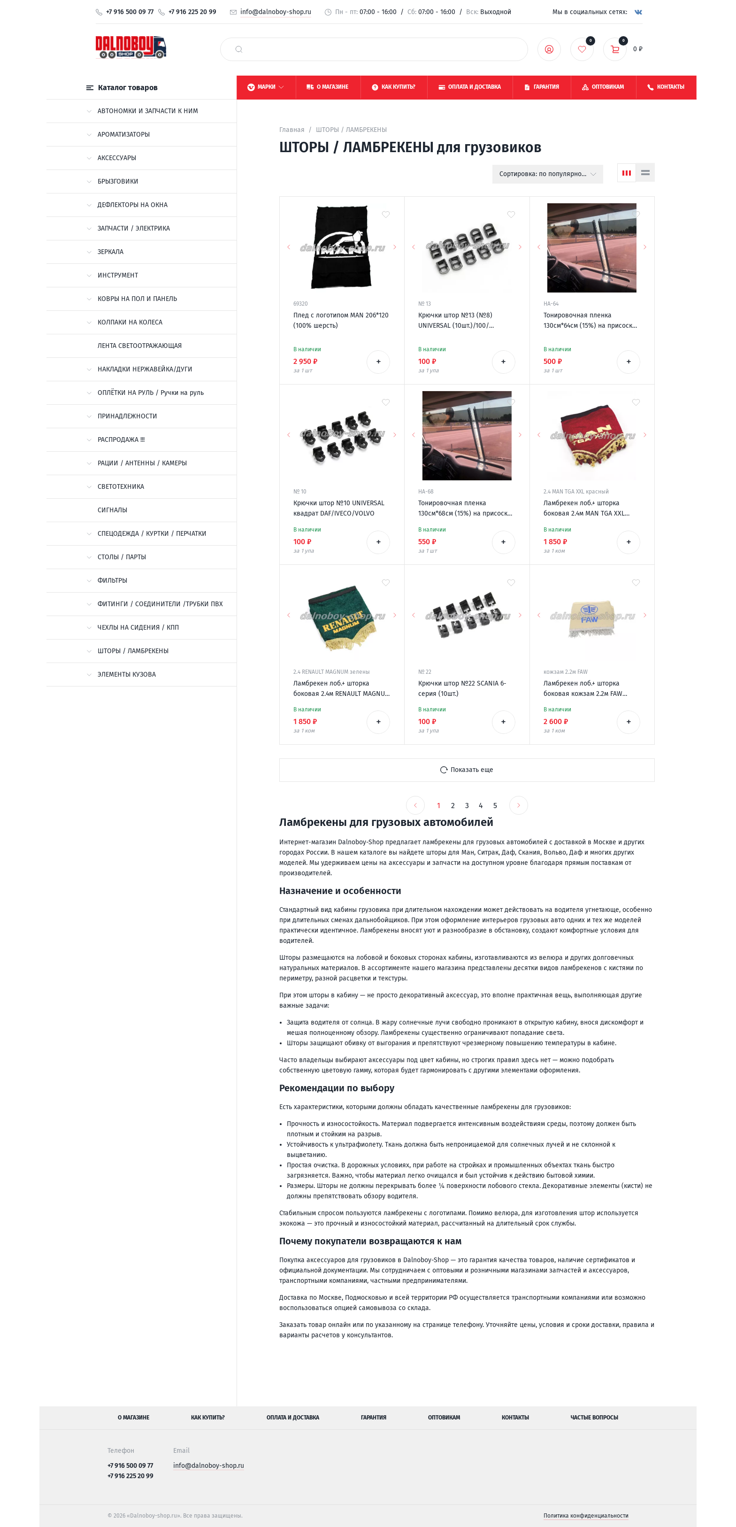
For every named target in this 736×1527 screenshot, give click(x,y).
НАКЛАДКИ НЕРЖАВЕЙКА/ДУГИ (139, 369)
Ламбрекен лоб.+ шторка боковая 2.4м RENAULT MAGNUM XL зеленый (341, 689)
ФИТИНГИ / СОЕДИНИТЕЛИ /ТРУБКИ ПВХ (154, 604)
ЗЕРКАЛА (104, 252)
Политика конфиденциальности (586, 1515)
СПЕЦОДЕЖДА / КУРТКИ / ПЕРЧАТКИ (146, 534)
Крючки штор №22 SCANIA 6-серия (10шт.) (462, 688)
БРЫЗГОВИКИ (112, 181)
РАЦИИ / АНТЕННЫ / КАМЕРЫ (136, 463)
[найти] (239, 49)
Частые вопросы (594, 1417)
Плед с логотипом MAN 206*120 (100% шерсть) (341, 320)
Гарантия (373, 1417)
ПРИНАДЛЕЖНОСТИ (121, 416)
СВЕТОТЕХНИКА (115, 487)
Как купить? (208, 1417)
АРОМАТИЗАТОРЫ (118, 135)
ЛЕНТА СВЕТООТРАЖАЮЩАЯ (140, 346)
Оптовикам (444, 1417)
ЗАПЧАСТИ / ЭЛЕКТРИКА (128, 228)
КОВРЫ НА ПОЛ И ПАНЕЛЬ (131, 299)
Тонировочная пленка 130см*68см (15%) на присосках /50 (466, 509)
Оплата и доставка (293, 1417)
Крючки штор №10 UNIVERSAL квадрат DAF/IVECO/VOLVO (338, 508)
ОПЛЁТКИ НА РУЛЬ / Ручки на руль (145, 393)
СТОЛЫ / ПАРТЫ (116, 557)
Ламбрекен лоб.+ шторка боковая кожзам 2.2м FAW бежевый (583, 689)
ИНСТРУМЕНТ (112, 275)
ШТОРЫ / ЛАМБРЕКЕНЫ (127, 651)
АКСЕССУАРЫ (111, 158)
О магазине (133, 1417)
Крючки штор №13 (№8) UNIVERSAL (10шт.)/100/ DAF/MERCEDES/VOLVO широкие (466, 321)
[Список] (645, 172)
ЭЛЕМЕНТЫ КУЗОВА (121, 675)
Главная (292, 130)
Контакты (515, 1417)
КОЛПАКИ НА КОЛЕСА (124, 322)
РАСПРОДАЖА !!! (115, 440)
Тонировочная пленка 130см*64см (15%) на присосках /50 (591, 321)
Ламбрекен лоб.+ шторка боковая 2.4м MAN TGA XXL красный (584, 509)
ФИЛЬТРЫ (106, 581)
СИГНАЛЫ (112, 510)
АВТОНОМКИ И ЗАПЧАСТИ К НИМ (142, 111)
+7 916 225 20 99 (192, 12)
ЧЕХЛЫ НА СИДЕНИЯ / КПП (132, 628)
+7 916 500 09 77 (129, 12)
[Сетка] (626, 172)
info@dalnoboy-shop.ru (275, 12)
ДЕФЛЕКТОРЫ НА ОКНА (127, 205)
